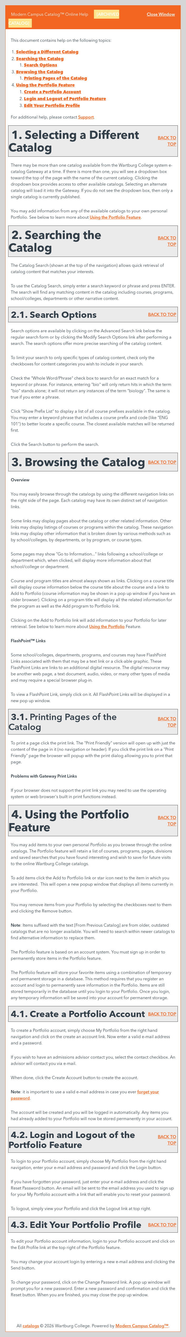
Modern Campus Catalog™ (141, 1325)
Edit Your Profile (52, 105)
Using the (107, 626)
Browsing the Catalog (39, 71)
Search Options (40, 65)
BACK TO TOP (162, 314)
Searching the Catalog (40, 58)
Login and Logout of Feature (65, 98)
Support (86, 117)
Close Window (161, 14)
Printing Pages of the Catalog (55, 78)
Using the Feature (45, 85)
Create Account (52, 91)
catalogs (31, 1325)
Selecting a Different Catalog (47, 51)
